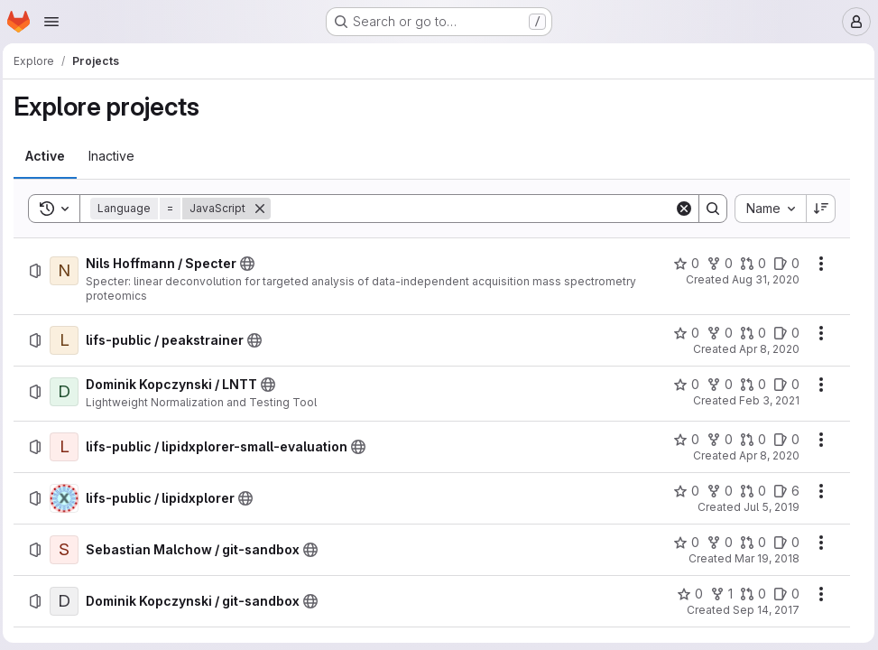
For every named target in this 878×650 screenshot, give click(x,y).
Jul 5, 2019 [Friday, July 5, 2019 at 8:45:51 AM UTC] (768, 507)
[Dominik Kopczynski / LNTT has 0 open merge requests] (749, 384)
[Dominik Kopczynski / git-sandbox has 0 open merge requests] (749, 594)
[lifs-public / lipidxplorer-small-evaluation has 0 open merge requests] (749, 439)
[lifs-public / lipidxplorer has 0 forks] (716, 491)
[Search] (473, 208)
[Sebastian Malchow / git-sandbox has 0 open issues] (783, 542)
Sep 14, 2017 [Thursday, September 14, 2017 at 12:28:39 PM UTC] (762, 610)
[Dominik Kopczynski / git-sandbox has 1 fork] (718, 594)
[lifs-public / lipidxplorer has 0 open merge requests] (749, 491)
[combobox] (766, 208)
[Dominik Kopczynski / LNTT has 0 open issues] (783, 384)
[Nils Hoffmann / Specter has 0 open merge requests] (749, 263)
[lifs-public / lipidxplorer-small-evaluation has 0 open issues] (783, 439)
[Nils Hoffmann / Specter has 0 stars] (683, 263)
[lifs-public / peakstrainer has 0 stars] (683, 333)
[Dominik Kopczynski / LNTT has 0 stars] (683, 384)
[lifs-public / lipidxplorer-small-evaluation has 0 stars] (683, 439)
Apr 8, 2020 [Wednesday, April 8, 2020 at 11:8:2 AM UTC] (765, 349)
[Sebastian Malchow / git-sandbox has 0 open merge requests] (749, 542)
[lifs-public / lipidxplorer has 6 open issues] (783, 491)
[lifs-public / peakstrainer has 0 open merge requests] (749, 333)
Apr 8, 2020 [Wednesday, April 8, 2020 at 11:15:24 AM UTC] (765, 455)
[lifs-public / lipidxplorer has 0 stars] (683, 491)
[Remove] (264, 208)
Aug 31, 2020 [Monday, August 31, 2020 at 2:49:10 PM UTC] (762, 279)
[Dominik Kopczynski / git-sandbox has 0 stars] (686, 594)
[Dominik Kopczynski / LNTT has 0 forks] (716, 384)
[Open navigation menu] (51, 21)
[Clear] (680, 208)
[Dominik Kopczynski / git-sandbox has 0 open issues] (783, 594)
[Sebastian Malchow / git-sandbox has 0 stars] (683, 542)
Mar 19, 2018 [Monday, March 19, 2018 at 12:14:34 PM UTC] (763, 558)
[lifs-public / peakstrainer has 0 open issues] (783, 333)
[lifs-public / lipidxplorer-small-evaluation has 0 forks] (716, 439)
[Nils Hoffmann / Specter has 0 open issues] (783, 263)
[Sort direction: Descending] (817, 208)
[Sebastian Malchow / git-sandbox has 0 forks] (716, 542)
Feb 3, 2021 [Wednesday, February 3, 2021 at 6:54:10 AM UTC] (765, 400)
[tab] (49, 156)
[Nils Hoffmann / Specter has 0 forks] (716, 263)
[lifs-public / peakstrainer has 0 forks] (716, 333)
